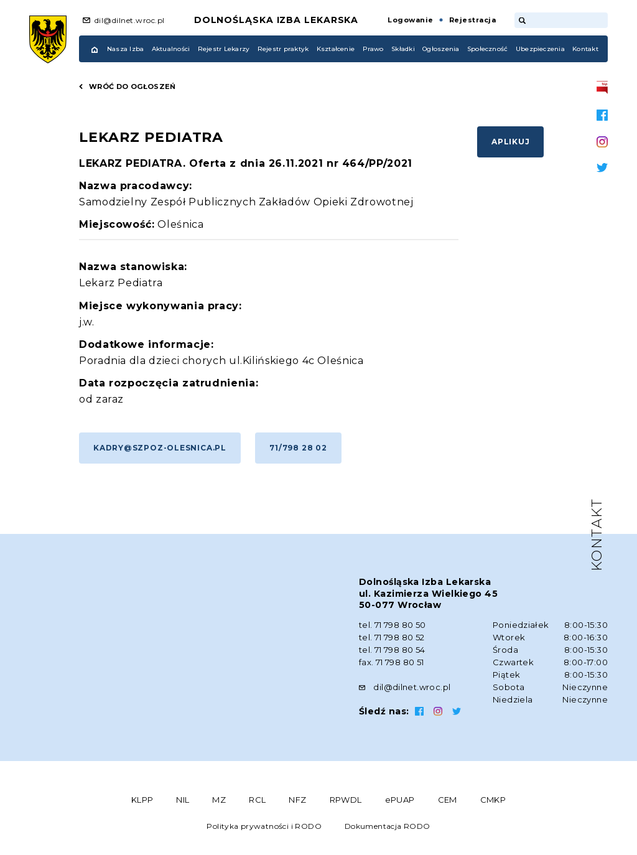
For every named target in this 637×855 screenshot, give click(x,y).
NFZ (297, 800)
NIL (182, 800)
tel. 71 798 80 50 (392, 625)
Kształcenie (336, 49)
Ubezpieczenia (540, 49)
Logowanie (410, 20)
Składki (403, 49)
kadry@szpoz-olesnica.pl (159, 447)
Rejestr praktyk (283, 49)
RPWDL (346, 800)
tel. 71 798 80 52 (392, 637)
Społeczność (487, 49)
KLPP (142, 800)
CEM (447, 800)
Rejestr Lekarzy (224, 49)
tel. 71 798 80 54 (392, 650)
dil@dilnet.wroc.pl (130, 20)
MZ (219, 800)
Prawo (373, 49)
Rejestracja (472, 20)
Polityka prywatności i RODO (264, 826)
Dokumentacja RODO (387, 826)
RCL (257, 800)
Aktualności (171, 49)
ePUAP (400, 800)
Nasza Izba (125, 49)
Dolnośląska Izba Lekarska (276, 20)
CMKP (493, 800)
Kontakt (585, 49)
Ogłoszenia (440, 49)
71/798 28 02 (298, 447)
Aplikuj (510, 141)
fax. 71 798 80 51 (391, 662)
